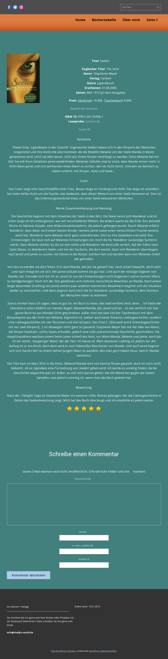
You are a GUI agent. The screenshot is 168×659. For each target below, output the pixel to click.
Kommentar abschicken (28, 575)
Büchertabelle (104, 20)
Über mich (131, 20)
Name (84, 532)
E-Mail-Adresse (84, 545)
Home (80, 20)
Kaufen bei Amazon (84, 108)
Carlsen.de (92, 121)
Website (84, 559)
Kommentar (84, 479)
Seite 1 (152, 20)
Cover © (84, 129)
